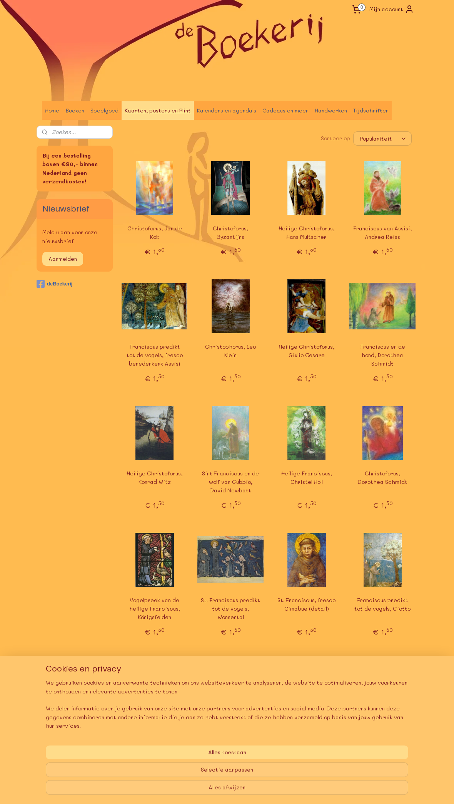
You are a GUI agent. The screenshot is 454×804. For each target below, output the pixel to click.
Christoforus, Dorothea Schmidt (382, 477)
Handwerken (331, 110)
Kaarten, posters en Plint (158, 110)
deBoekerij (54, 284)
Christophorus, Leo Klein (230, 351)
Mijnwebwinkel (321, 790)
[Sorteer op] (382, 138)
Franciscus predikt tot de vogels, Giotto (382, 604)
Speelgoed (104, 110)
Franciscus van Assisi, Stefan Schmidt (306, 731)
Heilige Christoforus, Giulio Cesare (306, 351)
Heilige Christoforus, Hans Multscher (306, 232)
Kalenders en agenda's (226, 110)
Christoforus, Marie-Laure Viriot (230, 731)
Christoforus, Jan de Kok (154, 232)
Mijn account (391, 9)
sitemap (205, 790)
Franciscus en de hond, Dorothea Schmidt (382, 355)
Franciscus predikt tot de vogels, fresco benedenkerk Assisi (155, 355)
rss (221, 790)
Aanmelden (62, 258)
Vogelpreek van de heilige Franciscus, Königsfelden (154, 608)
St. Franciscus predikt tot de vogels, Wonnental (230, 608)
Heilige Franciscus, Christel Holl (306, 477)
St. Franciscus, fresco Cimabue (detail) (306, 604)
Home (52, 110)
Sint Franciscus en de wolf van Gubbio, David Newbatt (230, 482)
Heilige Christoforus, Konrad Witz (154, 477)
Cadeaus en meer (285, 110)
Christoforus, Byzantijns (230, 232)
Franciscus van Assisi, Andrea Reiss (382, 232)
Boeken (74, 110)
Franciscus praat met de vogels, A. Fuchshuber (383, 735)
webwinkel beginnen (251, 790)
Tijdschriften (371, 110)
